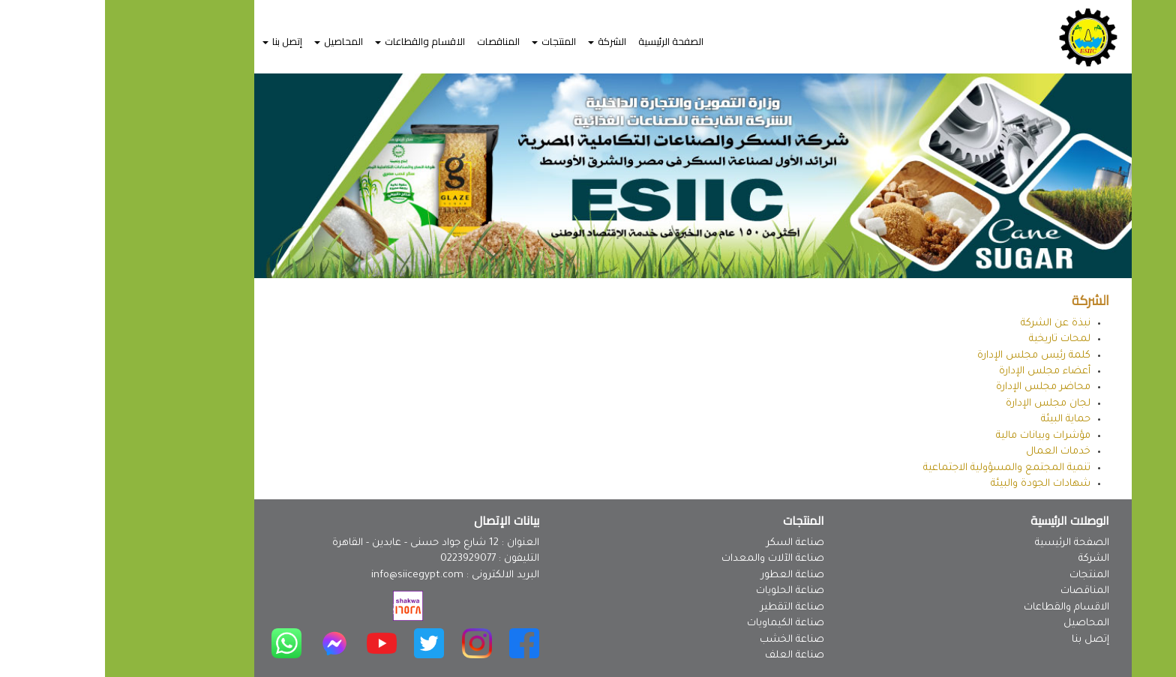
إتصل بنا (985, 640)
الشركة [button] (502, 41)
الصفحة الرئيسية (565, 41)
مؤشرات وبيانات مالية (938, 436)
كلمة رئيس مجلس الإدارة (929, 355)
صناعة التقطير (687, 607)
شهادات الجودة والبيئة (936, 484)
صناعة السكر (690, 543)
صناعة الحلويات (685, 591)
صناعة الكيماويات (680, 623)
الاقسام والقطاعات (961, 607)
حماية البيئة (961, 419)
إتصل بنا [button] (177, 41)
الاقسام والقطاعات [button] (315, 41)
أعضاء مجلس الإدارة (940, 371)
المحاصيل (981, 623)
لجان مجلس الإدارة (943, 403)
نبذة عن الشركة (951, 323)
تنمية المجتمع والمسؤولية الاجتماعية (902, 468)
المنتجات (984, 575)
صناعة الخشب (687, 640)
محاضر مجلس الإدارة (938, 387)
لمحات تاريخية (955, 339)
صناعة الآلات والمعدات (667, 559)
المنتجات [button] (449, 41)
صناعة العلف (689, 655)
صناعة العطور (687, 575)
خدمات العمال (953, 451)
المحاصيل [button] (233, 41)
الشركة (989, 559)
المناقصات (393, 41)
